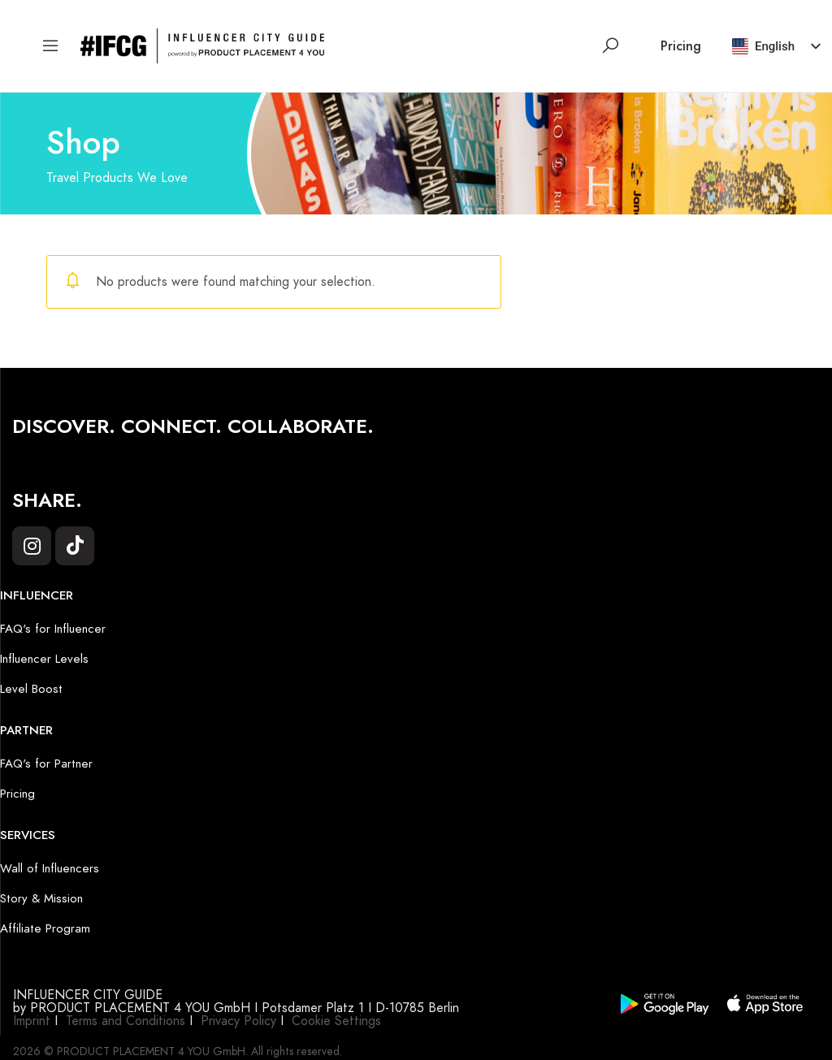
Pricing (681, 46)
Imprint (31, 1021)
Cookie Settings (336, 1021)
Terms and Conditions (125, 1021)
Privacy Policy (238, 1021)
